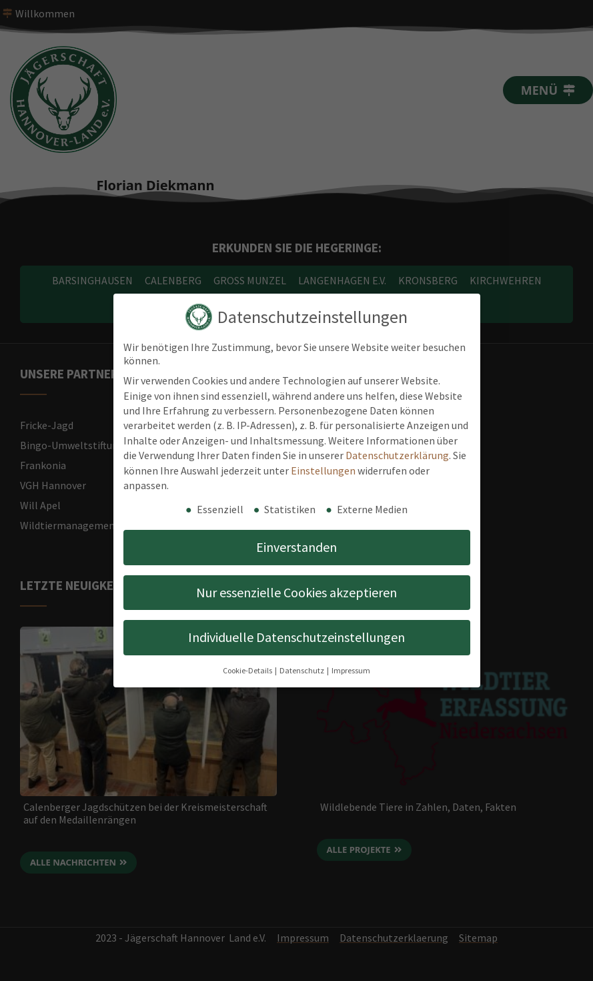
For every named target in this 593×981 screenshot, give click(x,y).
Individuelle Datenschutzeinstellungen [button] (296, 637)
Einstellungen (323, 470)
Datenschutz (302, 670)
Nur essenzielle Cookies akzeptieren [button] (296, 592)
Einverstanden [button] (296, 547)
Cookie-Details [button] (248, 670)
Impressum (351, 670)
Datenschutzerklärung (397, 455)
